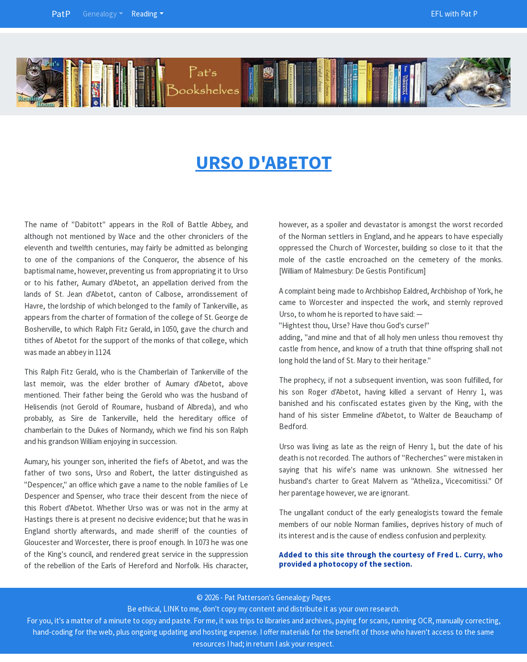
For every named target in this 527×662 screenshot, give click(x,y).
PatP (61, 14)
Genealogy (100, 14)
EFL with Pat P (454, 14)
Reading (144, 14)
